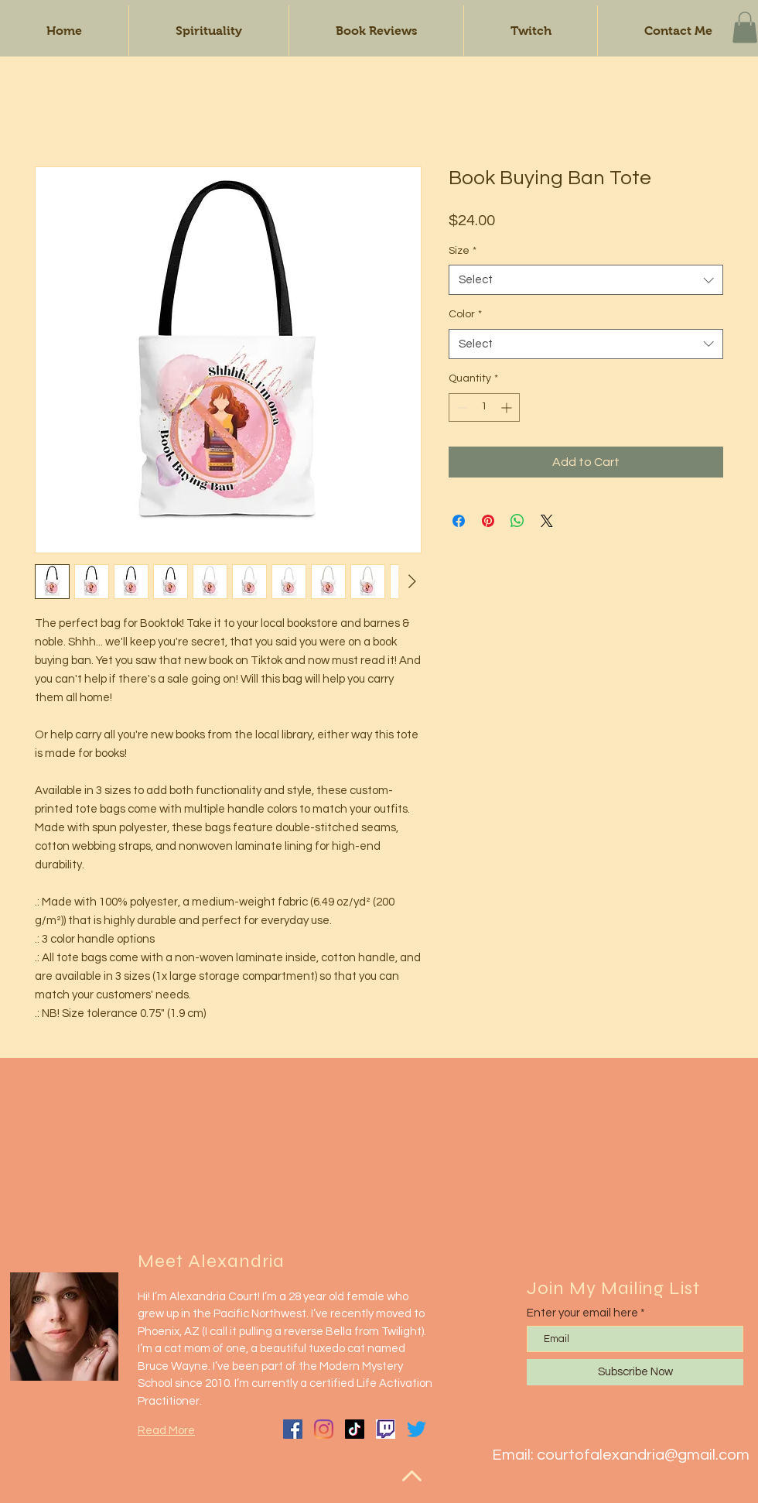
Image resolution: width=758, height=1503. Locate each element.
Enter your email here (582, 1313)
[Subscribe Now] (635, 1372)
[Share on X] (547, 521)
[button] (745, 27)
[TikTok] (354, 1429)
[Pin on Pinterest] (488, 521)
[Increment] (507, 407)
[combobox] (586, 280)
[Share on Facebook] (458, 521)
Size (462, 250)
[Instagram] (323, 1429)
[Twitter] (416, 1429)
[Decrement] (460, 407)
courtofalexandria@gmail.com (643, 1455)
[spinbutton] (484, 407)
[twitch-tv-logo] (385, 1429)
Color (465, 314)
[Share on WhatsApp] (517, 521)
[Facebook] (292, 1429)
